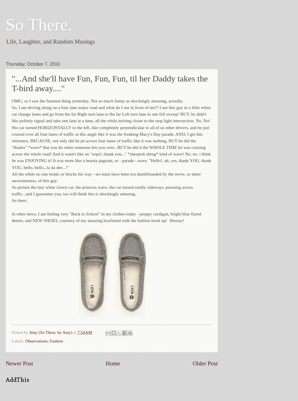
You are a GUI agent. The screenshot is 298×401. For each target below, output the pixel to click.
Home (113, 363)
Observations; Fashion (44, 341)
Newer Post (19, 363)
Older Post (205, 363)
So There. (39, 24)
